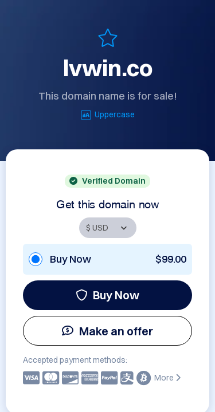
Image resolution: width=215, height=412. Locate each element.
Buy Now (107, 295)
